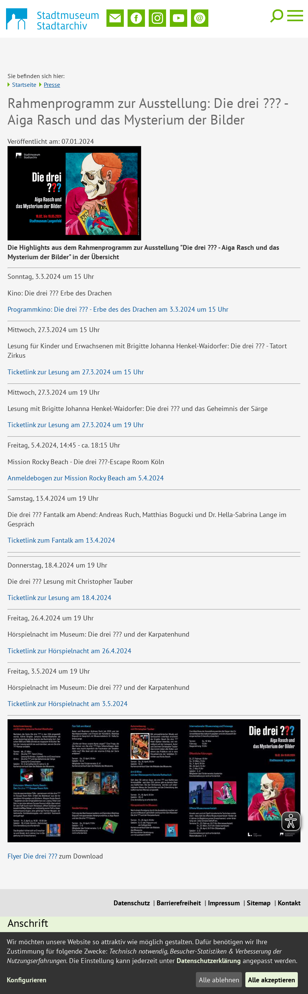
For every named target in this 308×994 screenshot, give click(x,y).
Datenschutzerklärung (209, 960)
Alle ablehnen (219, 980)
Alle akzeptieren (271, 980)
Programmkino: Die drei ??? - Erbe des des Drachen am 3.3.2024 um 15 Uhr (118, 284)
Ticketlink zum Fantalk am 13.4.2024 (61, 515)
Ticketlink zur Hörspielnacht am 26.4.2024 (69, 626)
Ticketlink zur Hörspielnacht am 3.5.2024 (68, 678)
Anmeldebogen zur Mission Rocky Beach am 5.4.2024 (86, 453)
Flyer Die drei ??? (32, 831)
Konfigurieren (26, 980)
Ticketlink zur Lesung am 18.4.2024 (59, 572)
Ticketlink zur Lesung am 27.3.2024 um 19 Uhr (76, 399)
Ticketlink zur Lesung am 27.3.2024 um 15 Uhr (76, 347)
